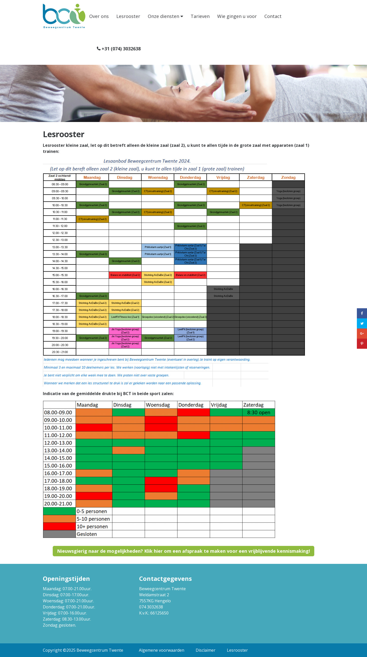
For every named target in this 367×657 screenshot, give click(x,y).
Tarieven (200, 16)
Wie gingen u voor (237, 16)
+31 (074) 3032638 (121, 49)
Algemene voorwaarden (161, 650)
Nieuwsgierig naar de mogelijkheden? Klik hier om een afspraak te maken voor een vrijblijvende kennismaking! (183, 551)
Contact (273, 16)
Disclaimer (205, 650)
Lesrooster (128, 16)
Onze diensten (163, 16)
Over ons (99, 16)
